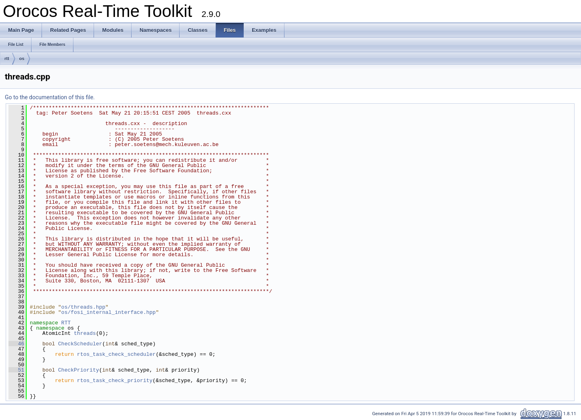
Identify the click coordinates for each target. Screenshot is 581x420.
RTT (66, 322)
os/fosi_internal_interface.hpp (108, 312)
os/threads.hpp (83, 307)
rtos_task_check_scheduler (116, 354)
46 (16, 343)
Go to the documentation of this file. (50, 97)
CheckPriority (78, 370)
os (22, 58)
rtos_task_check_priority (115, 380)
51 (16, 370)
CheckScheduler (80, 343)
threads (85, 333)
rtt (6, 58)
